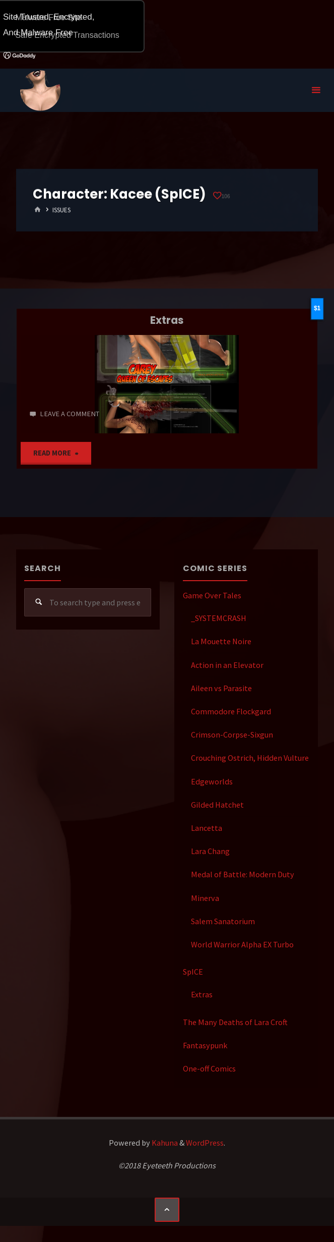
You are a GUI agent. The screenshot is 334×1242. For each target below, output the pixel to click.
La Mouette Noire (221, 641)
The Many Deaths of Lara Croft (235, 1022)
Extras (167, 320)
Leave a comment (69, 413)
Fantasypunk (205, 1045)
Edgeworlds (212, 781)
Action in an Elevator (227, 665)
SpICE (193, 972)
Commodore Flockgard (231, 711)
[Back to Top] (167, 1210)
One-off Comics (209, 1068)
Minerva (205, 898)
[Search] (38, 602)
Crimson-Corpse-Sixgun (232, 734)
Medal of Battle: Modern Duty (242, 874)
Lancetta (206, 828)
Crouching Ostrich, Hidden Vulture (250, 758)
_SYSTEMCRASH (218, 618)
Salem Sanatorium (223, 921)
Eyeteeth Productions (40, 91)
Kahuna (164, 1143)
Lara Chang (210, 851)
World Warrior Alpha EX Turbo (242, 944)
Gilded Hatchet (217, 805)
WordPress (205, 1143)
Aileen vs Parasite (221, 688)
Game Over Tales (212, 595)
